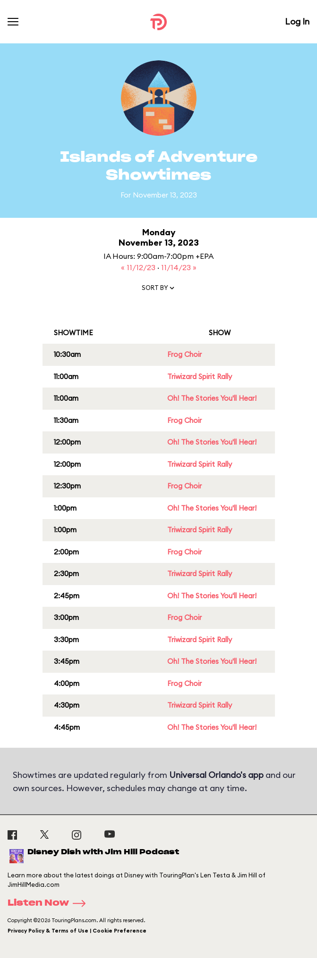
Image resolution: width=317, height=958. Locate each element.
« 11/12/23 (139, 267)
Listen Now (50, 903)
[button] (159, 290)
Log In (297, 21)
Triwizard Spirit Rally (199, 376)
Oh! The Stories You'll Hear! (212, 398)
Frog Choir (184, 354)
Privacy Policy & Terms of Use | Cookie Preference (77, 930)
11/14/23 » (179, 267)
